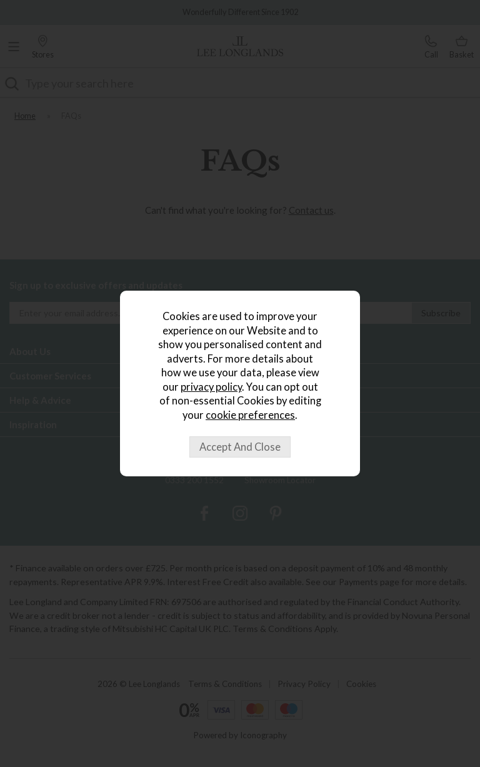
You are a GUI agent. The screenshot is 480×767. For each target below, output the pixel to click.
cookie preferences (250, 415)
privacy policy (211, 387)
